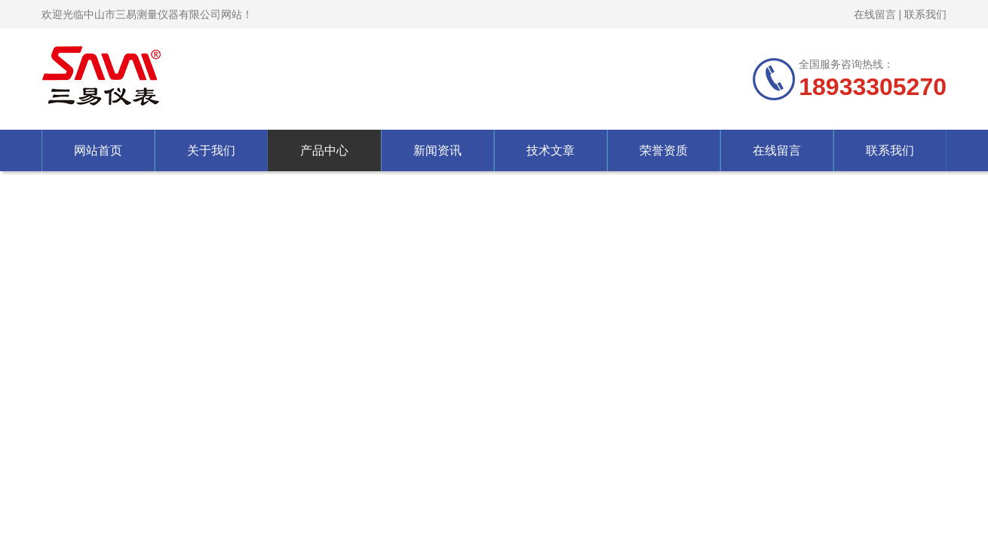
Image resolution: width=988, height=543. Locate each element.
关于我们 (211, 150)
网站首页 (98, 150)
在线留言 (875, 14)
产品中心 (324, 150)
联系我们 (925, 14)
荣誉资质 (664, 150)
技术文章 (550, 150)
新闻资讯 (437, 150)
